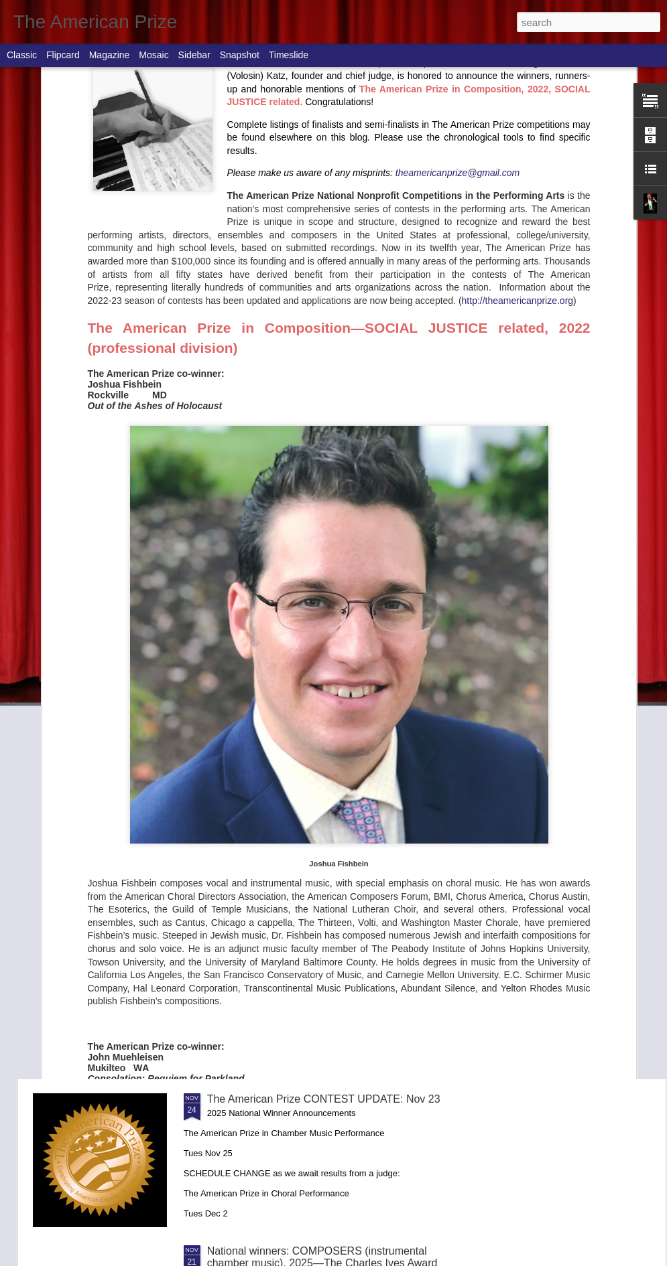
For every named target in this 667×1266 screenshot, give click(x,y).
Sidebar (194, 55)
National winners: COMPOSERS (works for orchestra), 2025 (584, 390)
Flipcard (63, 55)
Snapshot (239, 55)
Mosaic (153, 55)
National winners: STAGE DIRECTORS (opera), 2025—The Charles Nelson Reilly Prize (334, 497)
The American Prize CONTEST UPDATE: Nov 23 (323, 1099)
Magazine (109, 55)
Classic (22, 55)
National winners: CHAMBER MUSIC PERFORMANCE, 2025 (295, 953)
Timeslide (288, 55)
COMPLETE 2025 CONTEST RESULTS (266, 384)
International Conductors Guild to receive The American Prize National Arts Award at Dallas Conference (108, 408)
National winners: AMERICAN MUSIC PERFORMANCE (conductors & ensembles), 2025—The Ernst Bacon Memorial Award (421, 414)
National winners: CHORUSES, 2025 (295, 795)
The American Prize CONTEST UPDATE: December (331, 643)
